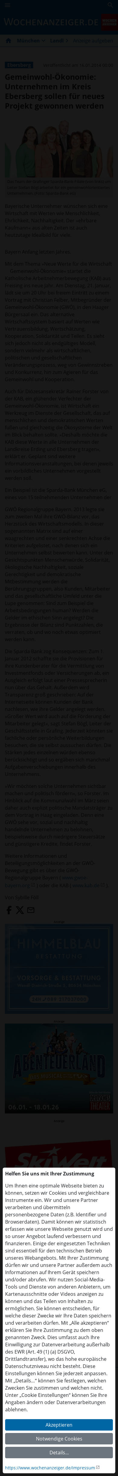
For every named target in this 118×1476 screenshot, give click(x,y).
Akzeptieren (59, 1425)
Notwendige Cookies (59, 1438)
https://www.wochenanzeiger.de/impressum (50, 1468)
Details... (59, 1452)
